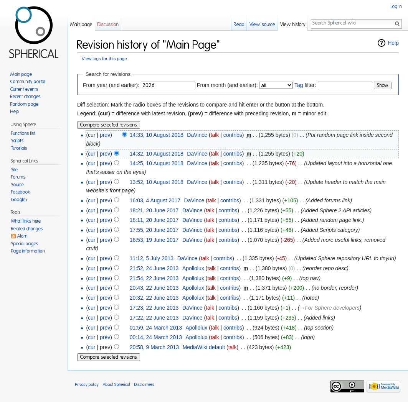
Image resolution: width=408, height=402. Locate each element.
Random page (24, 104)
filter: (305, 85)
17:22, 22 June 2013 (154, 318)
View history (293, 24)
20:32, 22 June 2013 (154, 298)
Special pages (24, 243)
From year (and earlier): (111, 85)
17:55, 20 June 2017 (154, 230)
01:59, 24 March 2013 (156, 328)
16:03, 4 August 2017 (155, 200)
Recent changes (25, 96)
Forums (18, 177)
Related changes (27, 228)
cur (91, 154)
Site (14, 169)
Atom (22, 236)
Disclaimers (144, 384)
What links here (26, 221)
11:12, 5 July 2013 (151, 258)
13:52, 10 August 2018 (156, 182)
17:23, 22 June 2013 (154, 308)
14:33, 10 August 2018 (156, 135)
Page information (28, 251)
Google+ (19, 199)
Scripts (17, 140)
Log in (396, 6)
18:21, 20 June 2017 (154, 210)
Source (17, 184)
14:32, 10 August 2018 (156, 154)
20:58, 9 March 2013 (154, 347)
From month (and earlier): (227, 85)
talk (215, 135)
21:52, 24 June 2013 (154, 268)
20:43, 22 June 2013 (154, 288)
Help (393, 43)
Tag (298, 85)
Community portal (27, 81)
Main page (81, 24)
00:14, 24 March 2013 (156, 337)
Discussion (108, 24)
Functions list (23, 133)
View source (262, 24)
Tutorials (19, 148)
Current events (24, 89)
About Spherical (116, 384)
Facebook (20, 192)
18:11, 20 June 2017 (154, 220)
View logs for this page (104, 58)
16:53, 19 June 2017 (154, 240)
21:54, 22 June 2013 (154, 278)
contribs (232, 135)
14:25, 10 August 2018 (156, 163)
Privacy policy (87, 384)
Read (239, 24)
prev (105, 135)
